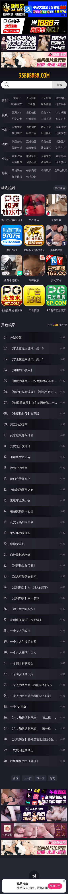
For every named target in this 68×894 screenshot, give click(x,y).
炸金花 (31, 104)
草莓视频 (46, 170)
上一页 (28, 778)
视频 (5, 115)
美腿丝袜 (17, 147)
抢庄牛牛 (61, 104)
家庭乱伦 (31, 156)
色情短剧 (31, 176)
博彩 (5, 101)
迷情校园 (17, 162)
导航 (5, 173)
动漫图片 (61, 141)
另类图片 (61, 147)
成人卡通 (46, 127)
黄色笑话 (46, 162)
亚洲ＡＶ (17, 112)
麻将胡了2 (17, 104)
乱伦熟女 (46, 133)
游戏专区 (61, 98)
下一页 (40, 778)
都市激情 (17, 156)
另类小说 (31, 162)
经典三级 (31, 133)
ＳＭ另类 (61, 118)
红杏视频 (17, 176)
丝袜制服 (31, 118)
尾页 (52, 778)
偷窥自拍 (17, 141)
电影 (5, 130)
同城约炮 (17, 170)
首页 (15, 778)
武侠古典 (61, 156)
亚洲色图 (31, 141)
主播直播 (46, 118)
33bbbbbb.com (34, 75)
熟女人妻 (17, 118)
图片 (5, 144)
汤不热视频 (60, 170)
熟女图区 (46, 147)
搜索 (59, 84)
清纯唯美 (31, 147)
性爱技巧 (61, 162)
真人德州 (31, 98)
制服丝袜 (17, 133)
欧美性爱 (61, 127)
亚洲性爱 (17, 127)
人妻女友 (46, 156)
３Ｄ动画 (61, 112)
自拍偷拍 (31, 112)
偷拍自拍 (31, 127)
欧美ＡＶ (46, 112)
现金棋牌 (46, 104)
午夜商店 (31, 170)
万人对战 (46, 98)
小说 (5, 159)
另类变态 (61, 133)
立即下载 (55, 886)
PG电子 (17, 98)
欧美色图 (46, 141)
